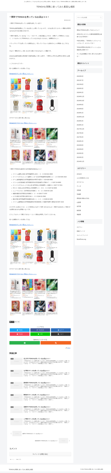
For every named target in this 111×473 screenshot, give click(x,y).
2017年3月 (80, 133)
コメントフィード (82, 235)
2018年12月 (80, 117)
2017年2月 (80, 137)
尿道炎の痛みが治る (83, 198)
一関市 (18, 321)
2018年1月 (80, 125)
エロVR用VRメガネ (83, 178)
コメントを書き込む (40, 456)
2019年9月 (80, 104)
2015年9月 (80, 145)
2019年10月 (80, 100)
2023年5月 (80, 76)
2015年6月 (80, 149)
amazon (79, 174)
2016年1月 (80, 141)
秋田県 (79, 210)
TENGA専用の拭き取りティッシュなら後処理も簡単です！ (89, 49)
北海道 (79, 190)
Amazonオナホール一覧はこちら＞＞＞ (23, 123)
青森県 (79, 214)
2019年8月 (80, 109)
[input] (89, 17)
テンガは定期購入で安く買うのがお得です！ (89, 55)
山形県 (79, 202)
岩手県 (12, 321)
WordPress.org (81, 239)
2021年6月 (80, 84)
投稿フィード (81, 231)
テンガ (79, 186)
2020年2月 (80, 92)
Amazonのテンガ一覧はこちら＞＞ (21, 73)
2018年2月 (80, 121)
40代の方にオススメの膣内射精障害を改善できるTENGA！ (89, 35)
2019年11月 (80, 96)
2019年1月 (80, 113)
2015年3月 (80, 153)
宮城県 (79, 194)
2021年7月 (80, 80)
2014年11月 (80, 161)
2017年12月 (80, 129)
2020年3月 (80, 88)
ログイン (79, 227)
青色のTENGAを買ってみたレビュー (88, 30)
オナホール (80, 182)
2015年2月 (80, 157)
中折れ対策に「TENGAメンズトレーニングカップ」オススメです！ (89, 42)
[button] (61, 334)
